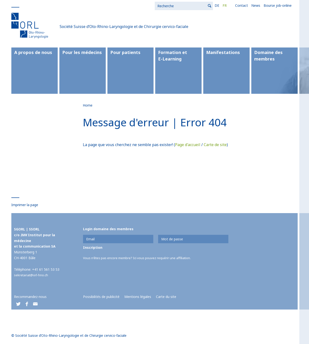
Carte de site (215, 144)
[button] (18, 304)
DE (157, 5)
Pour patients (125, 52)
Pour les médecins (82, 52)
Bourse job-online (218, 5)
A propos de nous (33, 52)
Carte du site (166, 296)
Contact (182, 5)
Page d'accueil (187, 144)
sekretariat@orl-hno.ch (32, 275)
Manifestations (223, 52)
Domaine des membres (268, 55)
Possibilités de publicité (101, 296)
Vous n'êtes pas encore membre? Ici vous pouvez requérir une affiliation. (140, 258)
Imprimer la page (24, 204)
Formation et (178, 55)
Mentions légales (137, 296)
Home (87, 105)
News (196, 5)
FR (165, 5)
